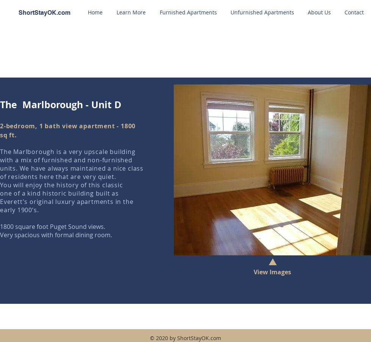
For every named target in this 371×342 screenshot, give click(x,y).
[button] (131, 12)
